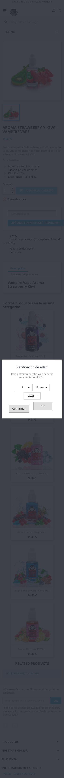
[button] (23, 387)
